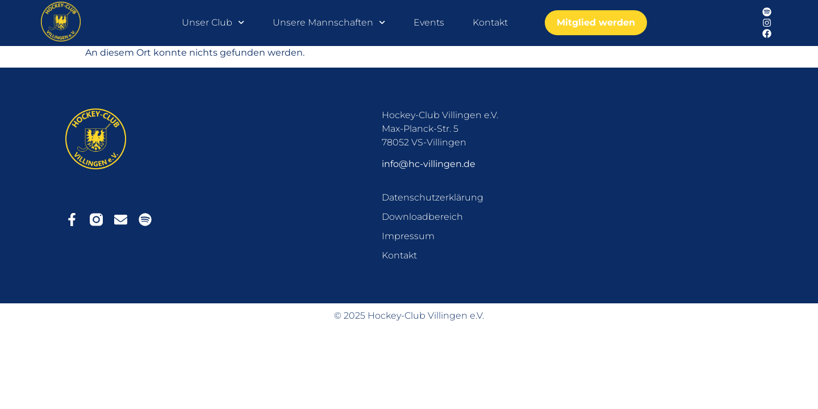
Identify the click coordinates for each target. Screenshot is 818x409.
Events (429, 22)
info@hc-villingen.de (428, 163)
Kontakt (490, 22)
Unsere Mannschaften (329, 23)
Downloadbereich (422, 216)
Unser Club (213, 23)
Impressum (408, 236)
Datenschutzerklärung (432, 197)
